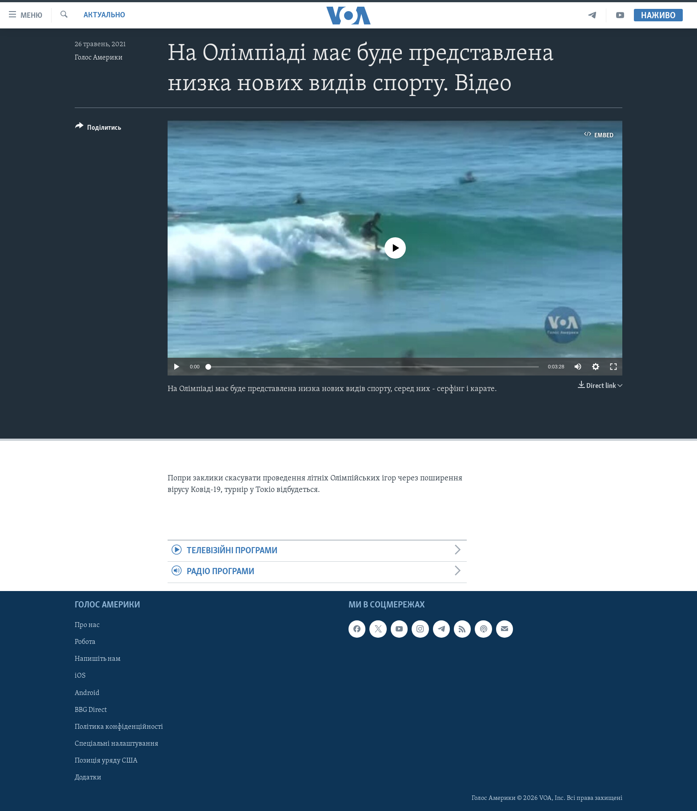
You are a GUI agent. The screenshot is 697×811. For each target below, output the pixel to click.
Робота (85, 642)
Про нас (87, 625)
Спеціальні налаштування (116, 743)
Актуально (104, 15)
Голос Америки (99, 57)
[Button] (98, 129)
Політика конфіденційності (119, 726)
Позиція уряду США (106, 760)
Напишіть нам (97, 659)
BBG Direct (91, 709)
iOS (80, 675)
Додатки (88, 777)
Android (87, 692)
